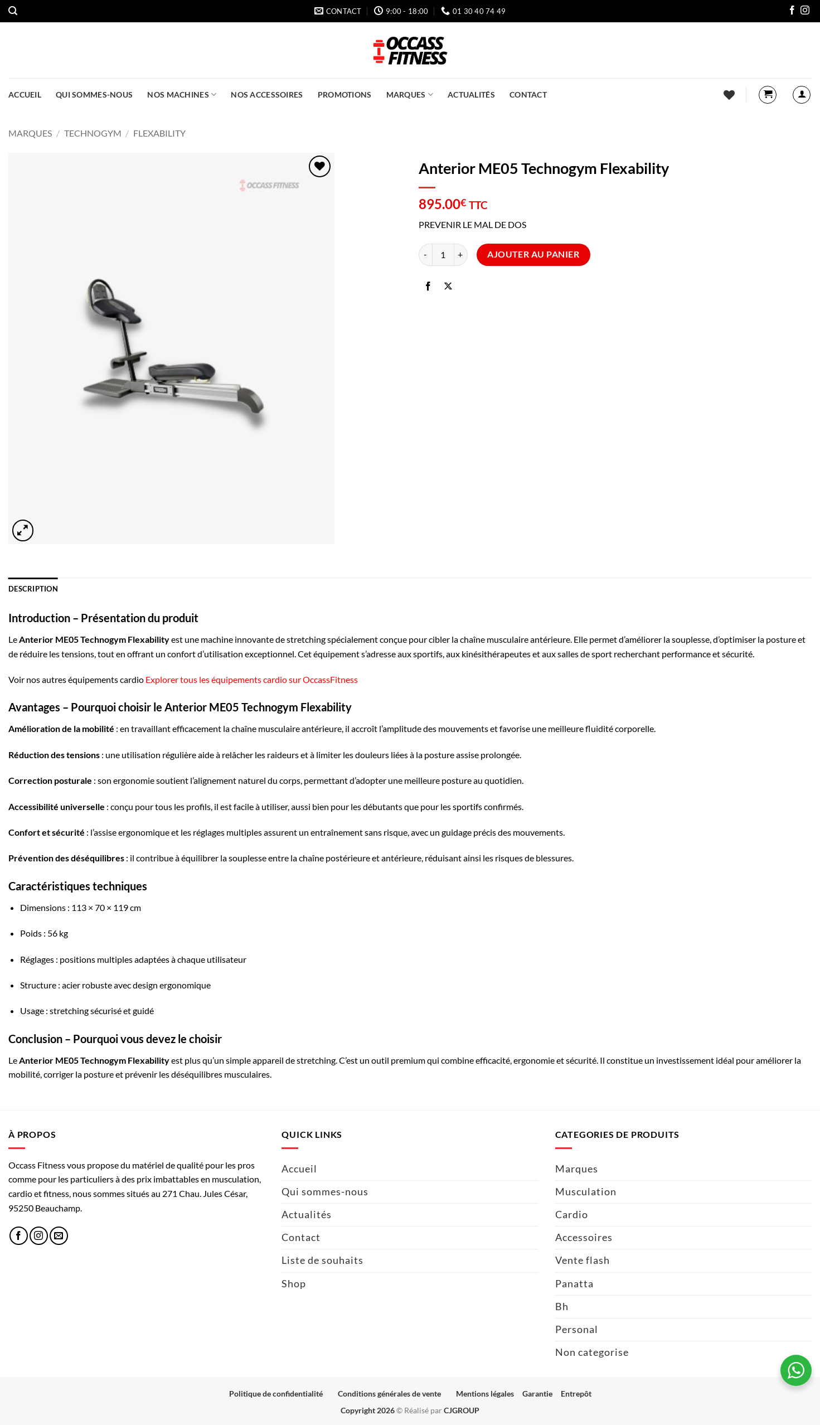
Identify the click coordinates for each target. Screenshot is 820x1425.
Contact (528, 94)
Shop (294, 1284)
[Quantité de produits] (443, 255)
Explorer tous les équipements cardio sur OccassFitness (251, 679)
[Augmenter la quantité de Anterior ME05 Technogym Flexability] (461, 255)
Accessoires (584, 1237)
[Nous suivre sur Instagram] (804, 12)
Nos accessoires (267, 94)
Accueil (24, 94)
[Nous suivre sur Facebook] (792, 12)
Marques (410, 94)
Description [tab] (33, 588)
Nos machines (181, 94)
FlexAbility (159, 133)
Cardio (571, 1214)
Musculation (586, 1192)
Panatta (574, 1284)
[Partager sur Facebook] (428, 287)
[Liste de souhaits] (729, 95)
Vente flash (582, 1260)
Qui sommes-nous (94, 94)
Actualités (471, 94)
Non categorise (592, 1352)
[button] (12, 11)
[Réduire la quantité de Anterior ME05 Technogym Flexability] (425, 255)
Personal (576, 1329)
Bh (562, 1306)
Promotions (345, 94)
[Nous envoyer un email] (59, 1236)
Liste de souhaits (322, 1260)
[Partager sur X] (448, 287)
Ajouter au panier (533, 254)
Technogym (93, 133)
